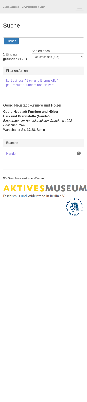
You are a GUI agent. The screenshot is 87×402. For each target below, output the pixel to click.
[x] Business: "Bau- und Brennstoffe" (32, 80)
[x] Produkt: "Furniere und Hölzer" (30, 85)
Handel (11, 153)
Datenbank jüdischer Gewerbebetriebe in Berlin (24, 7)
